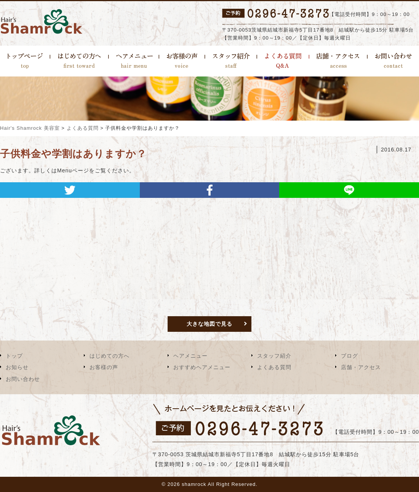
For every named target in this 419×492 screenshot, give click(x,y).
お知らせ (17, 367)
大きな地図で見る (209, 324)
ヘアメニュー (190, 356)
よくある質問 (274, 367)
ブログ (349, 356)
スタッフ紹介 (274, 356)
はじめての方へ (110, 356)
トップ (14, 356)
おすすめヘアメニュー (201, 367)
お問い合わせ (23, 379)
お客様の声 (104, 367)
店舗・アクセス (361, 367)
